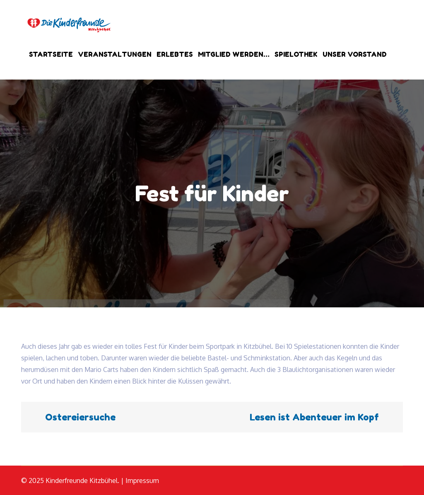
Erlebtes (175, 54)
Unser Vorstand (355, 54)
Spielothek (296, 54)
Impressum (142, 480)
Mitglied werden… (234, 54)
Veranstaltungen (115, 54)
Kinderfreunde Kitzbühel (82, 480)
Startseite (51, 54)
